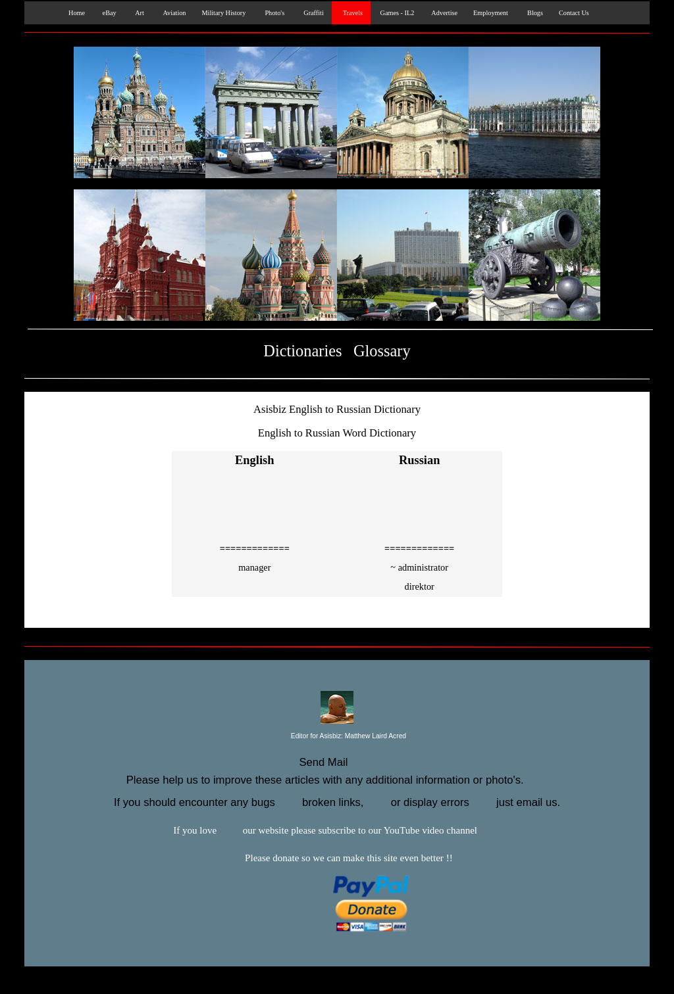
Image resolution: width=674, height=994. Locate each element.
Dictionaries (302, 351)
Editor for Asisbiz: (337, 736)
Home (74, 12)
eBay (109, 12)
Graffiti (312, 12)
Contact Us (574, 12)
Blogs (533, 12)
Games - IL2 (396, 12)
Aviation (173, 12)
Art (138, 12)
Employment (490, 12)
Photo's (272, 12)
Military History (223, 12)
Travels (351, 12)
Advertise (443, 12)
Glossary (382, 351)
